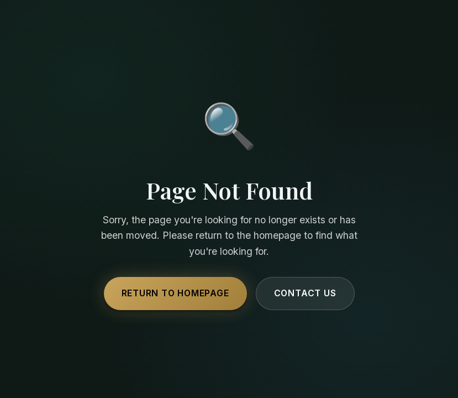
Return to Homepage (175, 293)
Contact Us (305, 293)
